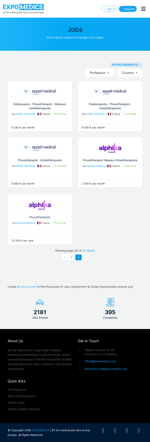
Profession (98, 73)
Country (128, 73)
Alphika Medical (85, 165)
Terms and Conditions (21, 396)
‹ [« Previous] (64, 257)
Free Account (27, 286)
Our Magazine (17, 389)
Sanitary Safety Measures (24, 409)
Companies (110, 317)
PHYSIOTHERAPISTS (126, 64)
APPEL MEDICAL (26, 114)
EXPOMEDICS (40, 430)
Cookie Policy (16, 402)
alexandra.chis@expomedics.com (105, 368)
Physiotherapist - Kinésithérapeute (49, 160)
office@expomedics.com (100, 361)
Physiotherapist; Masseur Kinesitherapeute (99, 160)
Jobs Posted (40, 317)
